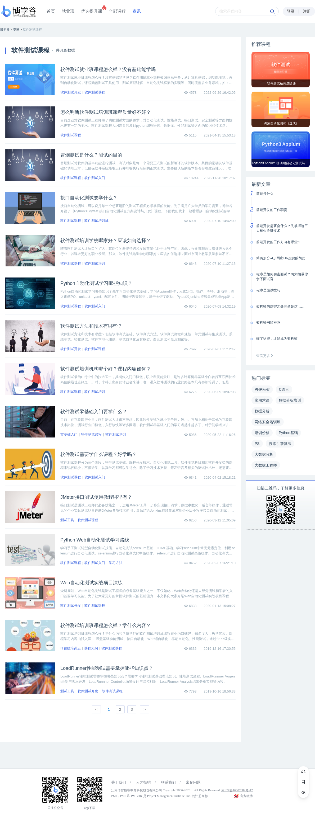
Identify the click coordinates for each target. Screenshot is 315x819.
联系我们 (168, 782)
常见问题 (193, 782)
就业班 (68, 11)
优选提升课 (91, 11)
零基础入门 (69, 434)
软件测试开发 (70, 92)
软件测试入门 (94, 178)
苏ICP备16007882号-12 (237, 790)
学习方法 (116, 563)
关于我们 (118, 782)
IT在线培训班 (70, 648)
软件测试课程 (94, 92)
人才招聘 (143, 782)
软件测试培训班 (96, 221)
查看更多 (265, 356)
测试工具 (67, 520)
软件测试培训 (94, 263)
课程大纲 (91, 648)
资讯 (136, 11)
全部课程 (117, 11)
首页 (51, 11)
